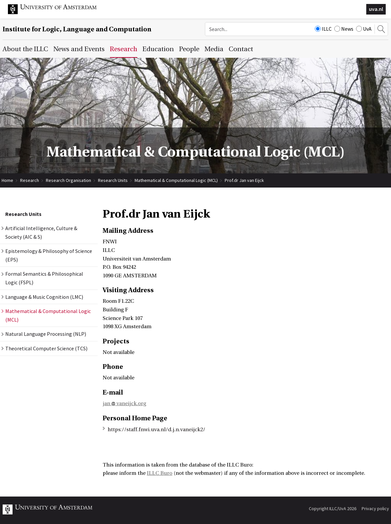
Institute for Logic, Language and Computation (77, 29)
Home (7, 180)
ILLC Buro (159, 473)
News (343, 28)
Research (29, 180)
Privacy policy (375, 508)
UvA (364, 28)
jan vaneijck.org (124, 403)
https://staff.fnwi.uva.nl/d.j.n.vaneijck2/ (156, 430)
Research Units (113, 180)
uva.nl (376, 9)
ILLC (323, 28)
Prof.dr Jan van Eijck (244, 180)
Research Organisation (68, 180)
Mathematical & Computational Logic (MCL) (176, 180)
